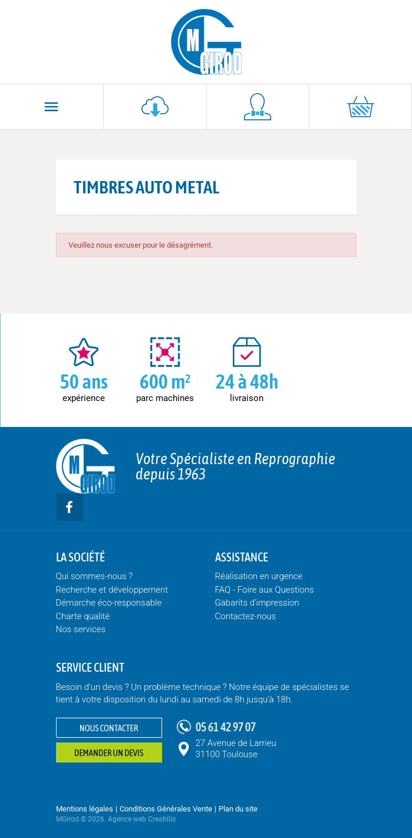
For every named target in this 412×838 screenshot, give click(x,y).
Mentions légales (84, 808)
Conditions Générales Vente (166, 808)
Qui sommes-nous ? (94, 576)
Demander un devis (108, 753)
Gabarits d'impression (257, 602)
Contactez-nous (245, 616)
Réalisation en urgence (259, 576)
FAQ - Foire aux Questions (264, 589)
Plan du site (238, 808)
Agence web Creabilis (142, 819)
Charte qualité (83, 616)
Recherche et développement (112, 589)
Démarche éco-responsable (109, 602)
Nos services (81, 629)
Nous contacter (109, 728)
